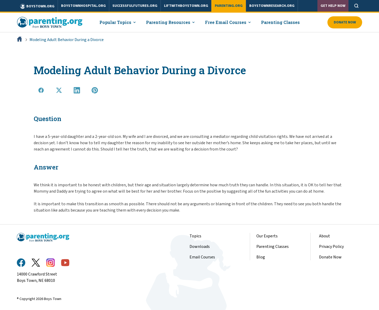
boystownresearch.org (272, 5)
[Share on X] (59, 90)
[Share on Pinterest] (94, 90)
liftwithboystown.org (186, 5)
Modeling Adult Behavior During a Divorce (66, 40)
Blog (260, 257)
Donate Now (345, 22)
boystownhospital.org (83, 5)
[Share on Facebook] (41, 90)
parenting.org (229, 5)
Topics (195, 236)
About (324, 236)
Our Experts (267, 236)
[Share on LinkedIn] (76, 90)
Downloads (200, 246)
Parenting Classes (280, 22)
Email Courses (202, 257)
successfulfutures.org (134, 5)
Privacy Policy (331, 246)
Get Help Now (333, 5)
